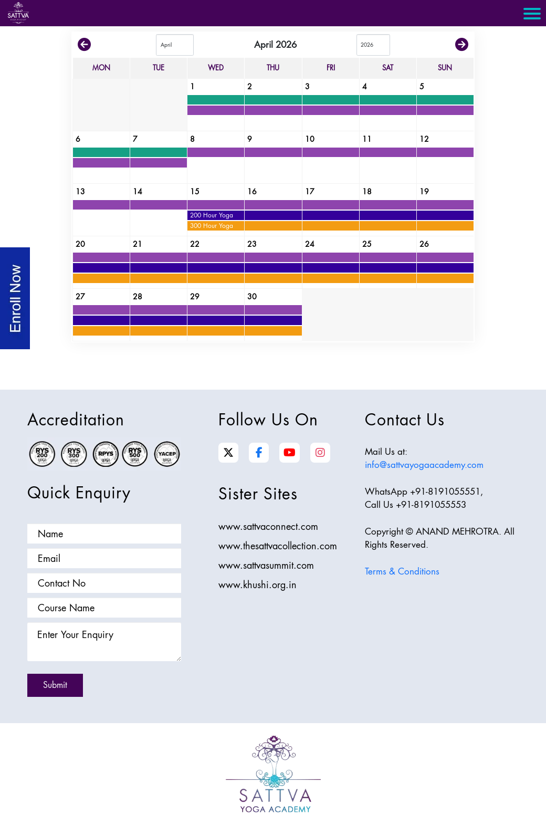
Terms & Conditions (402, 571)
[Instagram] (320, 453)
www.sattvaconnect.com (268, 526)
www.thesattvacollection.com (277, 546)
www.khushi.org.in (257, 585)
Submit (55, 685)
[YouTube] (290, 453)
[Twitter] (228, 453)
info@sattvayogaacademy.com (424, 465)
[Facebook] (259, 453)
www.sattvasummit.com (266, 565)
